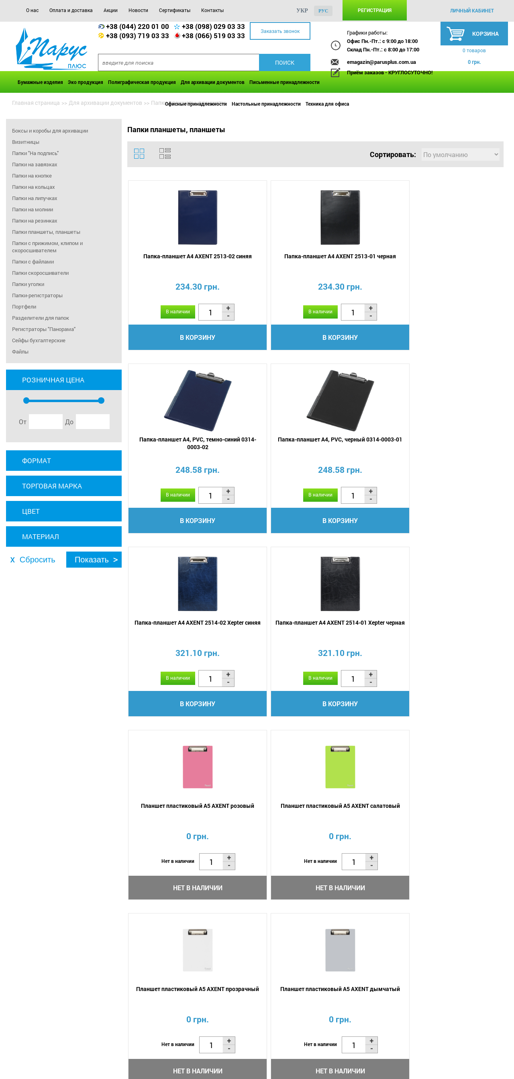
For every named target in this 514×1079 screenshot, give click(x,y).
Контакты (212, 10)
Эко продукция (85, 82)
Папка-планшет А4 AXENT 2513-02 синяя (173, 261)
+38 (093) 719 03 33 (137, 35)
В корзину (173, 338)
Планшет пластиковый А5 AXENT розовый (361, 447)
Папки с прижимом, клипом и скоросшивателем (47, 246)
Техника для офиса (327, 103)
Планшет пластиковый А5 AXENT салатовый (455, 447)
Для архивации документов (213, 82)
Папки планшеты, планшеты (46, 231)
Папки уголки (28, 284)
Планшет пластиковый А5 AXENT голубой (361, 633)
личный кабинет (472, 10)
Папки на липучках (34, 198)
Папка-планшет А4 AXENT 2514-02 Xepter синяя (173, 447)
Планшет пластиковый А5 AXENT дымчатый (267, 633)
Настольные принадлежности (266, 103)
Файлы (20, 351)
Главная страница (36, 102)
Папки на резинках (34, 220)
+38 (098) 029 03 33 (213, 26)
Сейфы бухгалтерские (38, 340)
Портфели (24, 306)
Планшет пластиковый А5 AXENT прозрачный (173, 633)
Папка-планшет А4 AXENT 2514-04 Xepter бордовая (455, 633)
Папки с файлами (33, 261)
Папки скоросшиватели (40, 272)
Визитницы (25, 141)
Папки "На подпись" (35, 153)
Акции (111, 10)
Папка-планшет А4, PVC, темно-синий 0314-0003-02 (361, 261)
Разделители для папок (40, 317)
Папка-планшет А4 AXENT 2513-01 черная (267, 261)
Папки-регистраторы (37, 295)
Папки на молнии (32, 209)
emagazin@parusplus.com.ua (381, 61)
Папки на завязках (34, 164)
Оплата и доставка (71, 10)
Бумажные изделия (40, 82)
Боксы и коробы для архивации (50, 130)
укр (302, 11)
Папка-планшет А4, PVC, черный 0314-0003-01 (455, 261)
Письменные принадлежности (284, 82)
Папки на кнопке (32, 175)
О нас (32, 10)
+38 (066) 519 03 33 (213, 35)
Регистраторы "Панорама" (43, 329)
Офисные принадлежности (196, 103)
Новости (138, 10)
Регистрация (375, 10)
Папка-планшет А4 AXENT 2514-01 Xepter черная (267, 447)
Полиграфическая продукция (142, 82)
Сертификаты (174, 10)
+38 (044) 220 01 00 (137, 26)
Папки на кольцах (33, 186)
